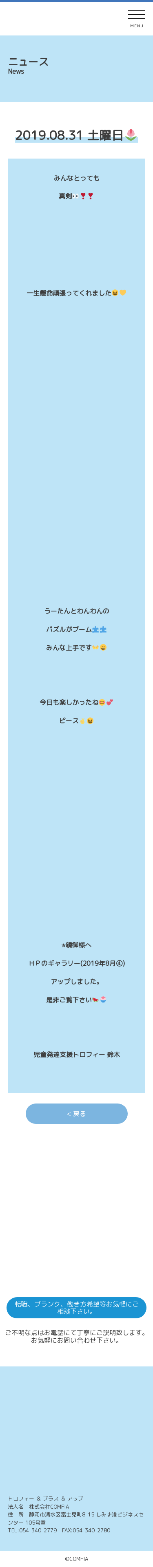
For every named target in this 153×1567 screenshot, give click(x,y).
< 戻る (76, 1113)
